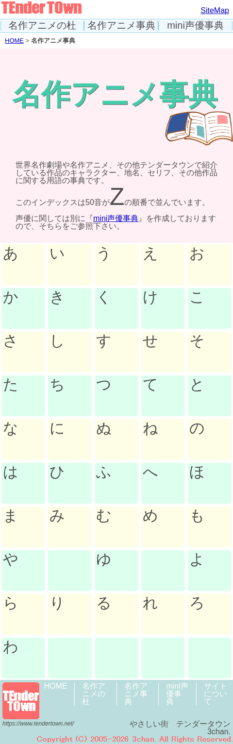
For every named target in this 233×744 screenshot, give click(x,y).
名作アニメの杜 (42, 25)
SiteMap (214, 10)
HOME (14, 40)
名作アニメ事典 (121, 25)
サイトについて (215, 694)
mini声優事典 (195, 25)
